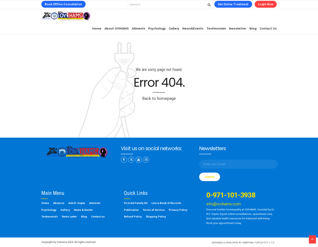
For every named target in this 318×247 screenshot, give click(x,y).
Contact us (268, 28)
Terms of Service (154, 209)
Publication (131, 209)
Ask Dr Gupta (76, 203)
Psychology (157, 28)
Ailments (138, 28)
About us (58, 203)
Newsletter (237, 28)
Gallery (174, 28)
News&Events (192, 28)
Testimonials (216, 28)
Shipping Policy (156, 216)
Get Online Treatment (233, 4)
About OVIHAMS (116, 28)
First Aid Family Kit (135, 203)
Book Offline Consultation (63, 4)
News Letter (69, 216)
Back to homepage (159, 98)
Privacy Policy (178, 209)
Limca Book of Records (166, 203)
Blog (253, 28)
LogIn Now (265, 4)
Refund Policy (133, 216)
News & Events (83, 209)
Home (96, 28)
